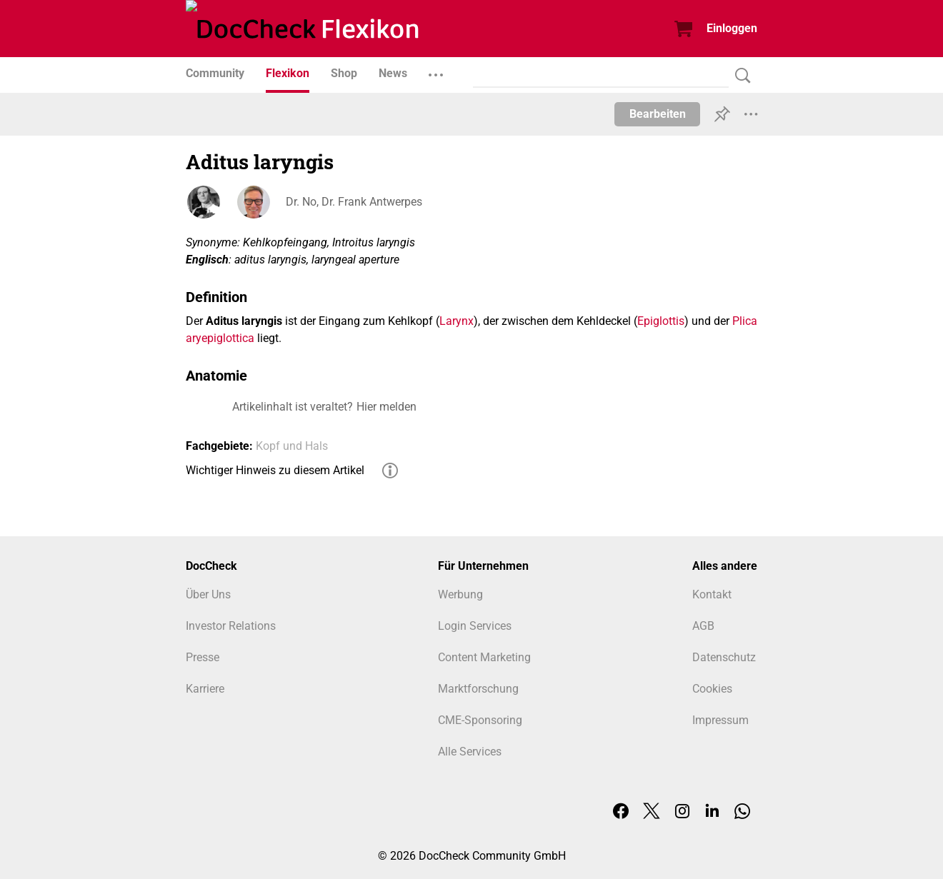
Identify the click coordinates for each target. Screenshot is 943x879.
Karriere (205, 688)
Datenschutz (724, 657)
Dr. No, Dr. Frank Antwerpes (354, 202)
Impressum (720, 720)
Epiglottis (660, 321)
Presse (202, 657)
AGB (703, 626)
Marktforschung (478, 688)
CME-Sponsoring (480, 720)
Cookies (712, 688)
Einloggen (732, 28)
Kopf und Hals (292, 446)
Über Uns (208, 594)
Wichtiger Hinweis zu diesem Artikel (275, 470)
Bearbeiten (657, 114)
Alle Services (470, 751)
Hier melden (386, 406)
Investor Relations (231, 626)
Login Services (475, 626)
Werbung (460, 594)
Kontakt (712, 594)
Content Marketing (484, 657)
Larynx (456, 321)
